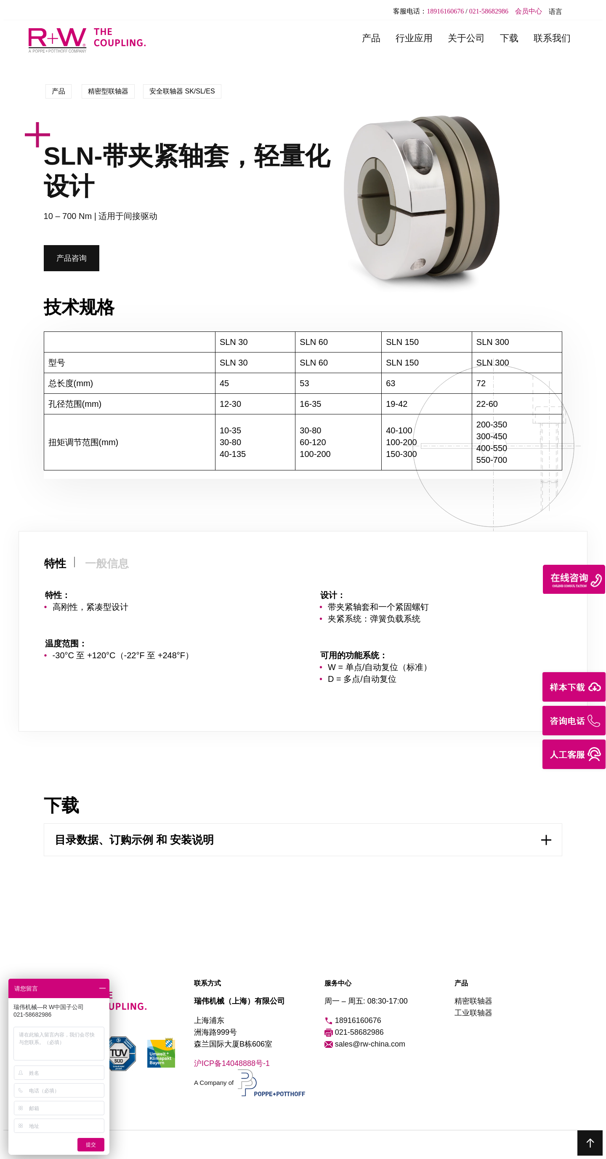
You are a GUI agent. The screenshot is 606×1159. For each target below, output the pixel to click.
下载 (509, 38)
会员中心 (528, 11)
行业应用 (414, 38)
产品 (371, 38)
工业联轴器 (473, 1013)
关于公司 (466, 38)
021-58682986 (488, 11)
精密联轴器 (473, 1001)
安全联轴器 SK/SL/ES (182, 91)
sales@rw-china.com (364, 1044)
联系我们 (552, 38)
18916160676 (445, 11)
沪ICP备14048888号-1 (232, 1063)
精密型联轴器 (108, 91)
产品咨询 (71, 258)
